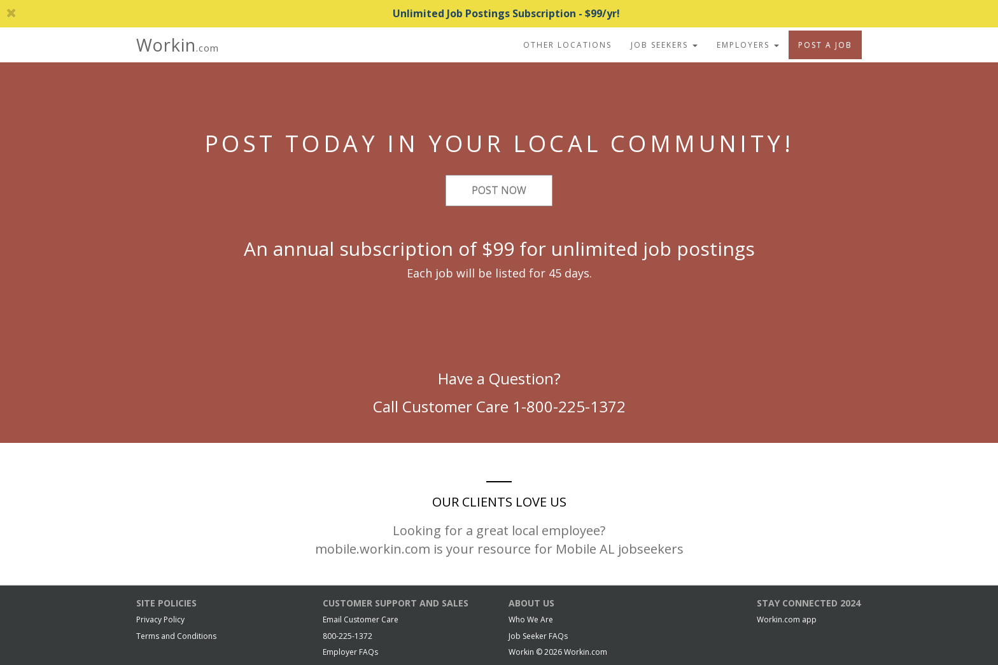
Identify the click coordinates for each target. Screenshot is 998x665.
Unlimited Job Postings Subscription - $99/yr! (313, 13)
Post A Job (825, 44)
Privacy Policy (160, 619)
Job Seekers (664, 44)
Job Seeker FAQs (538, 636)
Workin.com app (787, 619)
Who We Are (531, 619)
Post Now (499, 190)
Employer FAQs (350, 652)
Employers (748, 44)
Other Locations (567, 44)
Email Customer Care (360, 619)
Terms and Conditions (176, 636)
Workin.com (585, 652)
